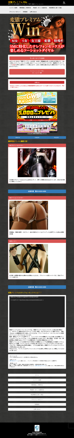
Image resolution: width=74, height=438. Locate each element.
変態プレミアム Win (17, 2)
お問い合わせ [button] (37, 409)
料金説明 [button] (56, 137)
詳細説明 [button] (37, 137)
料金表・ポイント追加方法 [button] (37, 389)
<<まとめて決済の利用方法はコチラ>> (37, 133)
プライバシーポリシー (15, 11)
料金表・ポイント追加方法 (40, 7)
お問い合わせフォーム (13, 360)
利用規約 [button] (37, 404)
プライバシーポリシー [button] (37, 399)
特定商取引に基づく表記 (55, 7)
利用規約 (25, 11)
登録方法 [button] (17, 137)
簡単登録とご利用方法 (25, 7)
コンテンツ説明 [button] (37, 380)
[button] (37, 191)
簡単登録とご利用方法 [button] (37, 385)
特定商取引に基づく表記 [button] (37, 394)
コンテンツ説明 (13, 7)
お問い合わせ (33, 11)
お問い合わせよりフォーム (40, 365)
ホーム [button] (37, 375)
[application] (37, 311)
